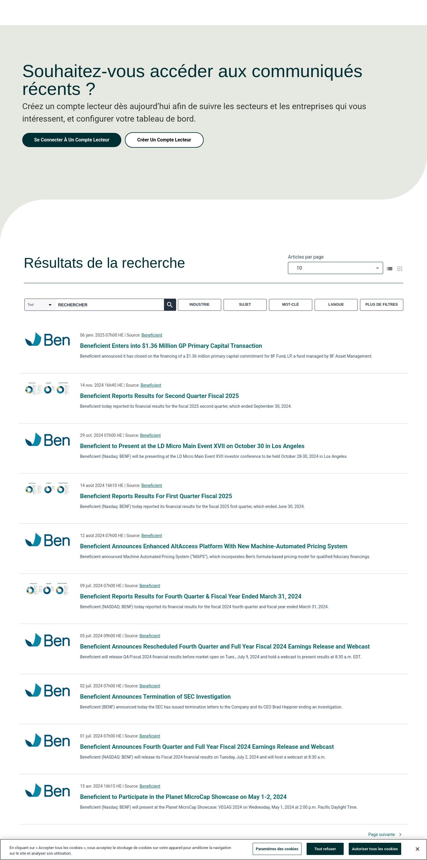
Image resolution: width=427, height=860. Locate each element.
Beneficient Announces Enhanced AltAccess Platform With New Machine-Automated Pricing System (214, 546)
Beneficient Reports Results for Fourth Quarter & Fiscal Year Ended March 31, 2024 (191, 596)
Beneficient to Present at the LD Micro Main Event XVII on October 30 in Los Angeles (192, 446)
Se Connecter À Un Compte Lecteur (71, 140)
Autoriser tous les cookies (375, 851)
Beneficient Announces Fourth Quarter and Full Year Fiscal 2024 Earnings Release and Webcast (207, 746)
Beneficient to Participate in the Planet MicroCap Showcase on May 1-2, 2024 (183, 796)
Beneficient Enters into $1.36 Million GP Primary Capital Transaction (171, 345)
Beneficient (151, 335)
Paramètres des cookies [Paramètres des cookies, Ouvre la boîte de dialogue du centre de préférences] (277, 851)
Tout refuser (325, 851)
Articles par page (306, 257)
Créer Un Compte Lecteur (164, 140)
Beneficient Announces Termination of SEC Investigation (155, 696)
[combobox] (335, 268)
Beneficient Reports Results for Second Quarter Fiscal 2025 (159, 395)
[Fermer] (417, 851)
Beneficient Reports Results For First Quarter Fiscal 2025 (156, 496)
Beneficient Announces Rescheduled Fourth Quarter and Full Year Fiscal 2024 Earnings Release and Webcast (225, 646)
